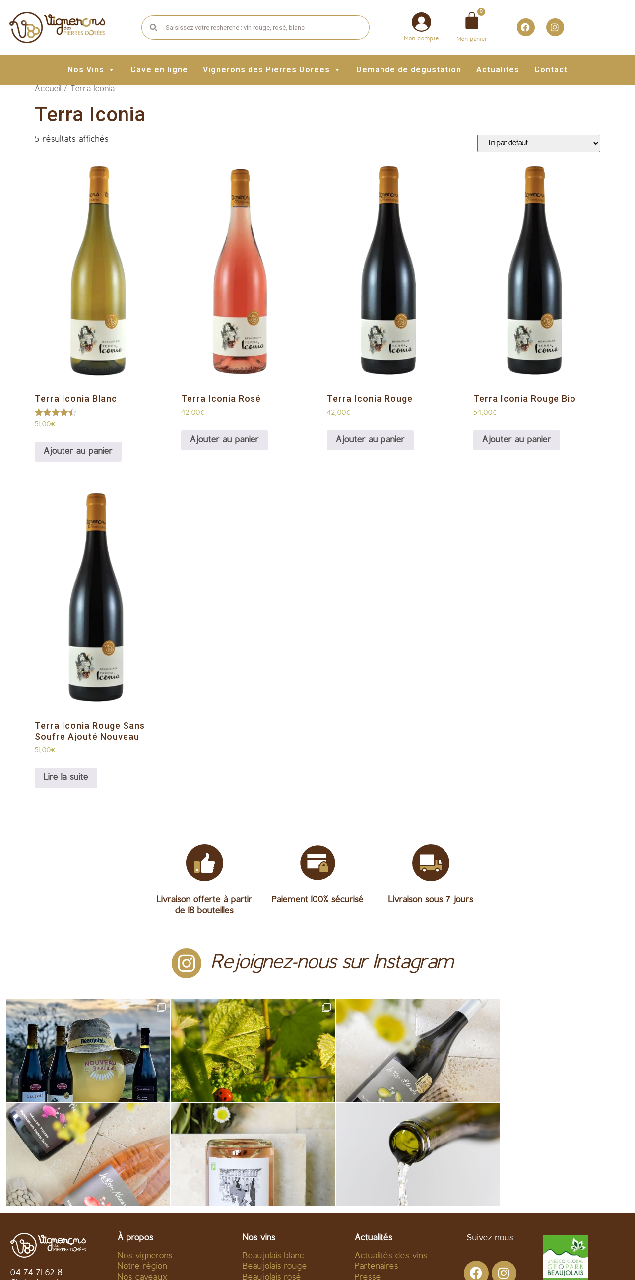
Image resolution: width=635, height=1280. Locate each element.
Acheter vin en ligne (156, 1194)
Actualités (497, 69)
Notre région (142, 1162)
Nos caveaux (143, 1173)
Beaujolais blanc (273, 1151)
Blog (363, 1184)
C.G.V (235, 1258)
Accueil (48, 89)
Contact (551, 69)
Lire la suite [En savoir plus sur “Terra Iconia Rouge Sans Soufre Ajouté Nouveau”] (66, 777)
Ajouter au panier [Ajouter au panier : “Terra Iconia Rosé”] (224, 440)
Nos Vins (91, 69)
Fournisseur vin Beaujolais (168, 1184)
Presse (368, 1173)
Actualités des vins (391, 1151)
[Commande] (538, 143)
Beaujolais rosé (272, 1173)
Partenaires (376, 1162)
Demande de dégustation (408, 69)
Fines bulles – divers (282, 1184)
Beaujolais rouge (275, 1162)
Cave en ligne (159, 69)
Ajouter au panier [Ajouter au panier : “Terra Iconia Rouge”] (370, 440)
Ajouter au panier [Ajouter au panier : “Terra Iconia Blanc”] (78, 451)
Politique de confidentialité (397, 1258)
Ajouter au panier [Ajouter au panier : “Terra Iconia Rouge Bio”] (516, 440)
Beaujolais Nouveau (281, 1194)
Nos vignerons (145, 1151)
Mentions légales (294, 1258)
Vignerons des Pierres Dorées (272, 69)
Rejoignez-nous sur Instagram (332, 963)
